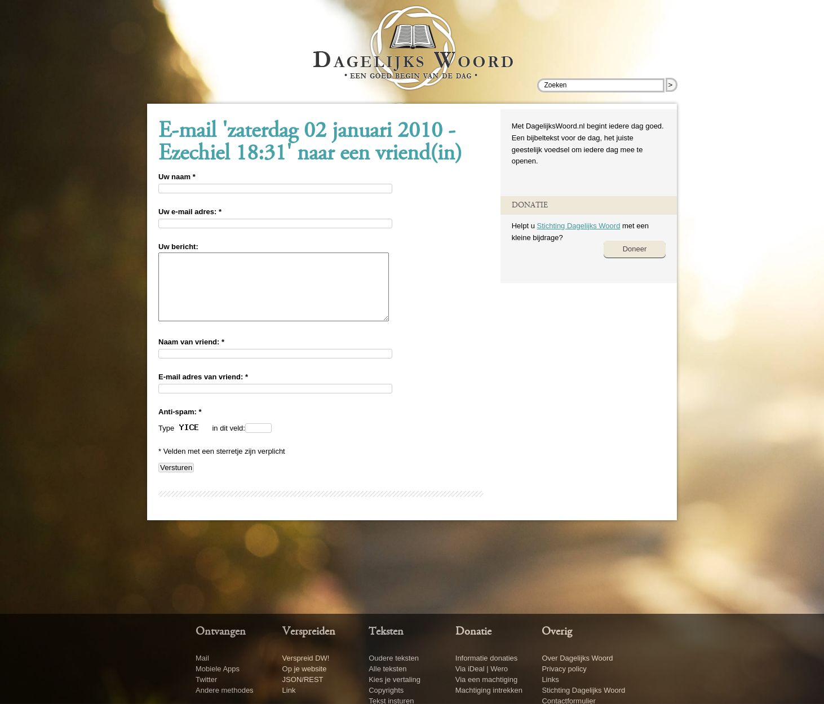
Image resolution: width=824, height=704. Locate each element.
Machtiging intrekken (488, 690)
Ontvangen (221, 631)
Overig (557, 631)
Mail (202, 658)
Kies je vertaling (394, 679)
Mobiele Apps (218, 669)
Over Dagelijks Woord (577, 658)
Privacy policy (564, 669)
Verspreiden (308, 631)
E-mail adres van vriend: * (203, 390)
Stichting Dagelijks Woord (578, 226)
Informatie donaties (486, 658)
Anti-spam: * (180, 425)
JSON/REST (303, 679)
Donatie (473, 631)
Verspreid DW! (306, 658)
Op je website (304, 669)
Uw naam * (177, 176)
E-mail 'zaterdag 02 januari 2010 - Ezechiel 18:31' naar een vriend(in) (310, 143)
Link (289, 690)
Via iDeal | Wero (481, 669)
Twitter (206, 679)
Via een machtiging (486, 679)
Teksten (386, 631)
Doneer (635, 249)
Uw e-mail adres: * (189, 211)
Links (550, 679)
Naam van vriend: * (191, 355)
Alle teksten (387, 669)
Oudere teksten (394, 658)
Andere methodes (225, 690)
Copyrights (386, 690)
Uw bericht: (178, 246)
